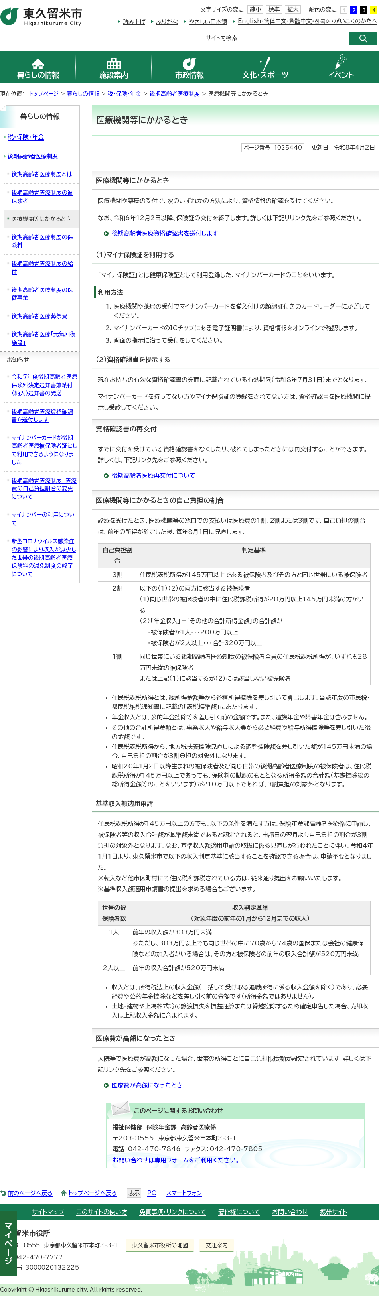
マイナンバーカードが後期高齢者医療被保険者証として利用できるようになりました (44, 450)
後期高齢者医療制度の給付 (42, 268)
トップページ (44, 94)
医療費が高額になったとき (147, 1085)
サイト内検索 (221, 38)
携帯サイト (333, 1212)
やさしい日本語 (208, 22)
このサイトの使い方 (101, 1212)
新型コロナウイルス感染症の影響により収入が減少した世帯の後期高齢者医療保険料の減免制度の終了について (44, 557)
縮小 (255, 9)
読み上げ (134, 22)
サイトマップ (48, 1212)
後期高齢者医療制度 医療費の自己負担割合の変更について (44, 489)
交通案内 (216, 1245)
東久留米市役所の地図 (160, 1245)
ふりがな (167, 22)
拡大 (292, 9)
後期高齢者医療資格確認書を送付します (165, 233)
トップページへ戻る (93, 1193)
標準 (274, 9)
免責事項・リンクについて (172, 1212)
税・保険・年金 (124, 94)
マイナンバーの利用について (43, 519)
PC (151, 1193)
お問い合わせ (290, 1212)
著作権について (239, 1212)
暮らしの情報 (83, 94)
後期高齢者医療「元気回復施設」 (44, 338)
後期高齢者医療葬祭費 (39, 316)
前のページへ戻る (30, 1193)
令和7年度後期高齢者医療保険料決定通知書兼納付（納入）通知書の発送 (44, 385)
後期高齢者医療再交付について (153, 476)
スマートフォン (184, 1193)
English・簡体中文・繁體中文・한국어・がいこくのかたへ (307, 21)
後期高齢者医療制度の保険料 (42, 241)
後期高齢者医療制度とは (42, 174)
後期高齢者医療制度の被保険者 (42, 197)
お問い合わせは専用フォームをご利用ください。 (176, 1160)
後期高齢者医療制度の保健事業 (42, 294)
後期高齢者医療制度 (175, 94)
